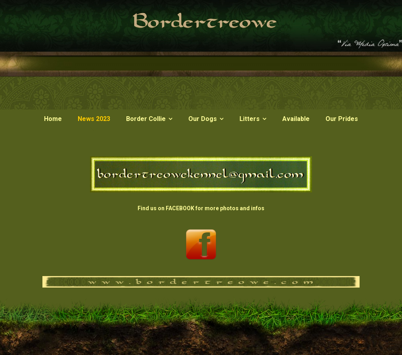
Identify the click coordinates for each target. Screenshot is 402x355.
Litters (249, 119)
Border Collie (146, 119)
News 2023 (94, 119)
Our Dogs (202, 119)
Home (53, 119)
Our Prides (341, 119)
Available (296, 119)
